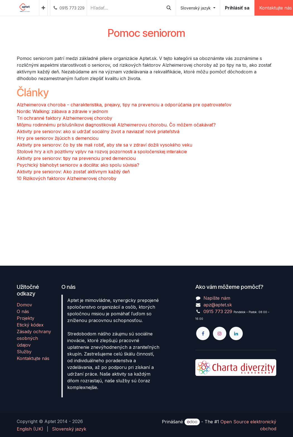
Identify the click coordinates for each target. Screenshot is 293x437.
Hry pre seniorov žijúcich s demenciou (58, 138)
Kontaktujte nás (33, 358)
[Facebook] (203, 333)
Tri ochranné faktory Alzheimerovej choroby (64, 118)
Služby (24, 351)
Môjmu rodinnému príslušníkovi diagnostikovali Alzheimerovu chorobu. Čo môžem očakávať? (116, 125)
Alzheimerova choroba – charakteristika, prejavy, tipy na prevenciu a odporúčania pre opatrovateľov (124, 104)
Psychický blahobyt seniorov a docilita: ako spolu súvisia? (78, 165)
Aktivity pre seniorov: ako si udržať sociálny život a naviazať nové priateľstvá (98, 131)
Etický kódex (30, 325)
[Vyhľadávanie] (169, 8)
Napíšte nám (216, 298)
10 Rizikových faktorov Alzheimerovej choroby (66, 178)
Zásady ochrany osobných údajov (34, 338)
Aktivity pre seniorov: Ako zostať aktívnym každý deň (73, 171)
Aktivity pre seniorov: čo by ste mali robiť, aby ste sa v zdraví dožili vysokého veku (104, 145)
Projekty (25, 318)
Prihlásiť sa (237, 8)
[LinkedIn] (236, 333)
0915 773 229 (217, 311)
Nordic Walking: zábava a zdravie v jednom (62, 111)
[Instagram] (219, 333)
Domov (24, 305)
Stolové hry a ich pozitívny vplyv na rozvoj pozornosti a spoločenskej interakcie (102, 151)
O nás (23, 311)
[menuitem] (43, 8)
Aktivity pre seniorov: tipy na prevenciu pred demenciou (76, 158)
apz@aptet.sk (217, 305)
